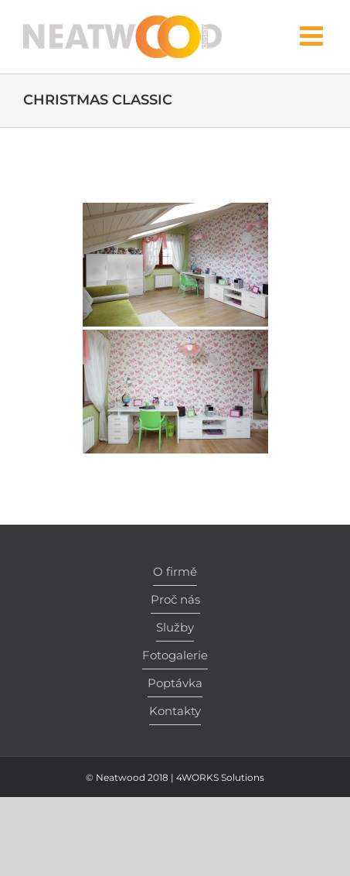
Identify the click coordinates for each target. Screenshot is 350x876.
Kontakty (175, 710)
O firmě (175, 571)
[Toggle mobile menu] (313, 35)
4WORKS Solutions (220, 777)
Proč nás (175, 599)
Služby (175, 627)
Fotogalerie (175, 655)
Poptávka (175, 683)
